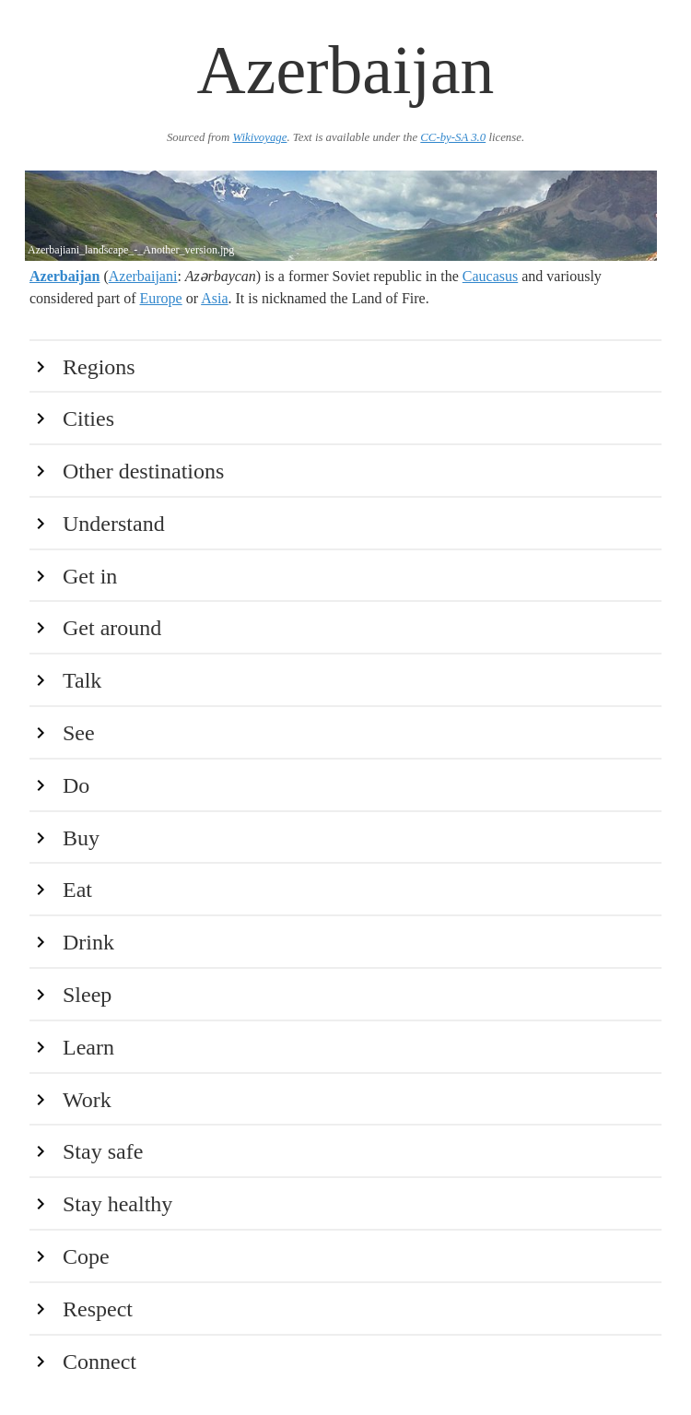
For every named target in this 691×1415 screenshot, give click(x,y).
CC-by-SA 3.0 (453, 137)
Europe (161, 298)
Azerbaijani (143, 276)
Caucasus (490, 276)
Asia (214, 298)
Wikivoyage (259, 137)
